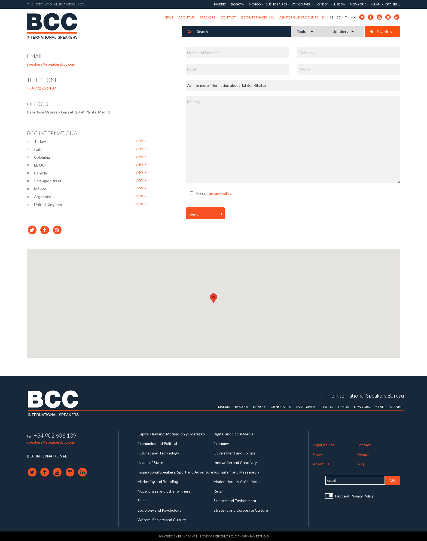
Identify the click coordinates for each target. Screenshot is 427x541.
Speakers (207, 17)
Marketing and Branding (158, 481)
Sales (142, 500)
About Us (186, 17)
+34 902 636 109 (41, 88)
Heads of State (150, 462)
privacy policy (220, 193)
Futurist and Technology (158, 453)
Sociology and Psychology (159, 510)
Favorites (381, 31)
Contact (228, 17)
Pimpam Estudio (256, 536)
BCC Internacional (257, 17)
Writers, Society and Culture (162, 519)
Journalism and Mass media (236, 472)
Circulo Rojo (226, 536)
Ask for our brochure (298, 17)
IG (179, 536)
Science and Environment (235, 500)
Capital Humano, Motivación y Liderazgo (171, 434)
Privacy (362, 454)
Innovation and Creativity (235, 462)
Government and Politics (234, 453)
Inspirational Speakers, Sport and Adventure (175, 472)
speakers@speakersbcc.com (51, 64)
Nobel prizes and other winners (164, 491)
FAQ (360, 464)
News (168, 17)
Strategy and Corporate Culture (240, 510)
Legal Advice (323, 444)
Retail (218, 491)
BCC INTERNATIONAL (47, 456)
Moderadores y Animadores (236, 481)
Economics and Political (157, 443)
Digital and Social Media (233, 434)
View (141, 141)
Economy (221, 443)
